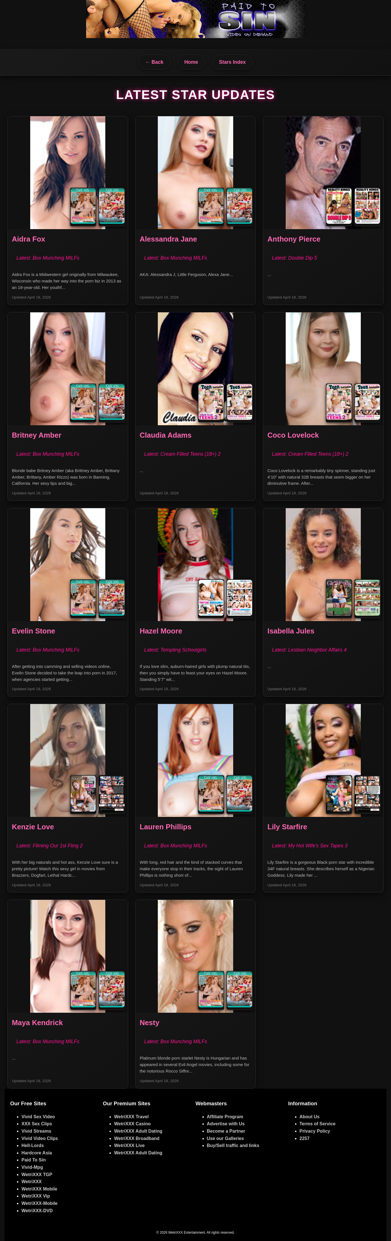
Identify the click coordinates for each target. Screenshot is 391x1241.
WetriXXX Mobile (39, 1189)
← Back (154, 62)
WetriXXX (31, 1181)
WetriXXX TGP (36, 1174)
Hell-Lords (32, 1145)
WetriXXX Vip (35, 1196)
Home (191, 62)
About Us (310, 1116)
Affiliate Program (225, 1116)
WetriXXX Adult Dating (138, 1131)
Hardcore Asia (36, 1152)
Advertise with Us (226, 1123)
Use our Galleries (225, 1138)
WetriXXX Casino (132, 1123)
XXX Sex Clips (36, 1123)
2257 (305, 1138)
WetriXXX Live (129, 1145)
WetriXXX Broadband (137, 1138)
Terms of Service (318, 1123)
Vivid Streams (36, 1131)
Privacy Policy (315, 1131)
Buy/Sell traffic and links (233, 1145)
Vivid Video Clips (39, 1138)
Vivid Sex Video (38, 1116)
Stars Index (232, 62)
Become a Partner (226, 1131)
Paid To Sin (33, 1159)
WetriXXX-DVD (37, 1210)
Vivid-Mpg (32, 1167)
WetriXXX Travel (131, 1116)
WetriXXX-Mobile (39, 1203)
